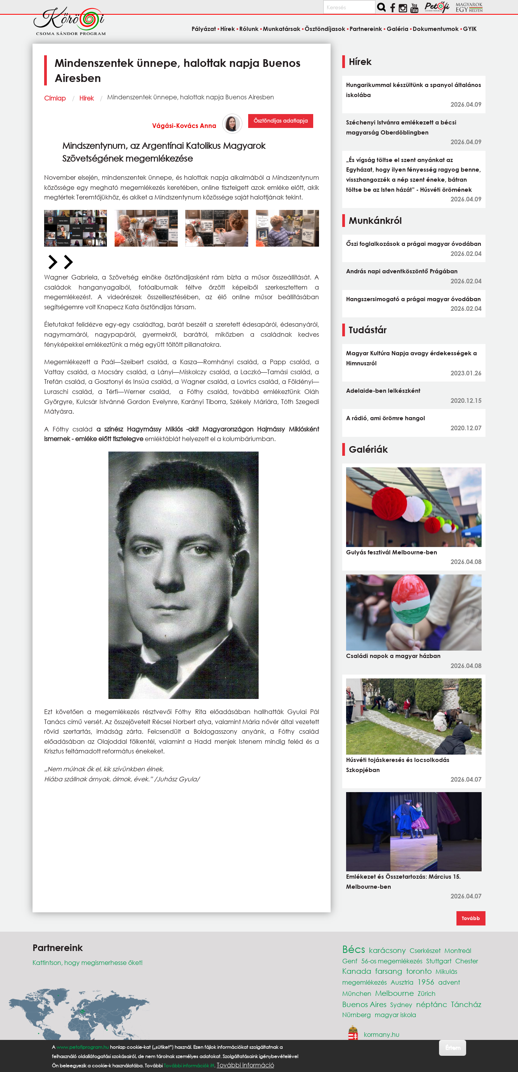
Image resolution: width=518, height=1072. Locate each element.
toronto (419, 970)
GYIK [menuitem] (470, 28)
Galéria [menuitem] (397, 28)
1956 (425, 981)
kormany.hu (382, 1034)
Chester (466, 961)
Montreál (457, 950)
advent (449, 982)
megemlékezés (364, 982)
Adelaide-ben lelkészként (383, 390)
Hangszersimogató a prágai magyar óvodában (413, 298)
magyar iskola (395, 1015)
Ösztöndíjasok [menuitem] (325, 28)
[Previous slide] (52, 262)
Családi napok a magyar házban (393, 655)
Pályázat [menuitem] (204, 28)
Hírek (86, 98)
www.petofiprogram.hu (83, 1047)
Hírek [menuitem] (227, 28)
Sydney (401, 1004)
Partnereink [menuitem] (366, 28)
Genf (349, 961)
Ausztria (402, 982)
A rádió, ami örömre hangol (385, 417)
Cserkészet (425, 950)
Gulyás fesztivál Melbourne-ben (391, 552)
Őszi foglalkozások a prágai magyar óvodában (413, 243)
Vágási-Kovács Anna (184, 125)
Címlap (55, 98)
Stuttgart (438, 961)
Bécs (353, 948)
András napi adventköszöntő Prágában (402, 271)
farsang (388, 970)
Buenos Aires (364, 1004)
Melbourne (394, 992)
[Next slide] (67, 262)
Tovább (471, 918)
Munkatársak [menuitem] (281, 28)
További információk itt (189, 1065)
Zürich (427, 993)
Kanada (356, 970)
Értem (452, 1047)
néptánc (431, 1004)
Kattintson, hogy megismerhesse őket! (88, 962)
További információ (245, 1065)
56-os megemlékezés (391, 961)
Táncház (466, 1004)
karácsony (387, 950)
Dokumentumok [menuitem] (436, 28)
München (356, 993)
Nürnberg (356, 1015)
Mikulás (446, 971)
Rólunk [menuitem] (249, 28)
